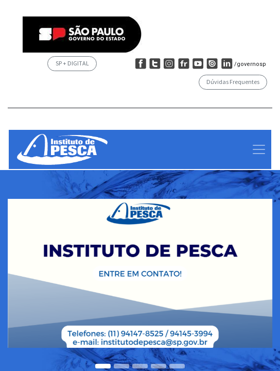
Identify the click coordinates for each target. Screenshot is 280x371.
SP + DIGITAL (72, 63)
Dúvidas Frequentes (232, 82)
